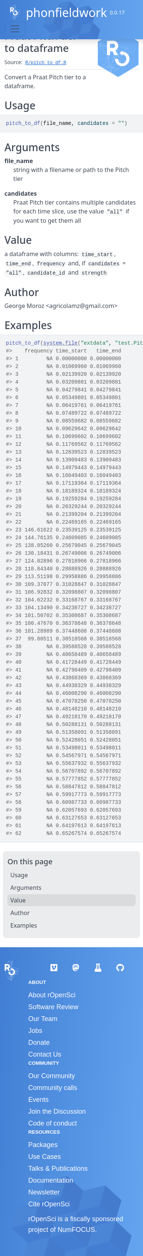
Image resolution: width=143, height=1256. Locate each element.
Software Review (53, 1007)
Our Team (42, 1019)
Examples (23, 925)
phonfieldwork (66, 12)
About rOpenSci (51, 995)
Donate (39, 1042)
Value (18, 900)
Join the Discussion (57, 1111)
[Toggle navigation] (14, 28)
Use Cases (44, 1156)
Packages (42, 1145)
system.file (60, 343)
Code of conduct (52, 1123)
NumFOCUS (76, 1229)
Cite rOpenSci (49, 1204)
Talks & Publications (57, 1168)
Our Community (51, 1076)
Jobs (35, 1030)
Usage (19, 875)
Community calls (52, 1087)
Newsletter (44, 1192)
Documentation (50, 1180)
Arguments (25, 888)
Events (38, 1099)
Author (20, 913)
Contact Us (44, 1054)
